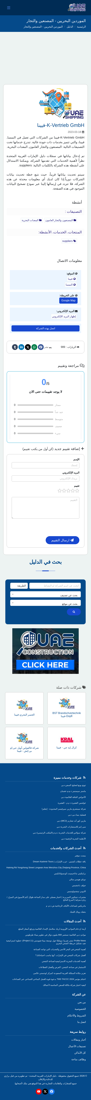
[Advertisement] (45, 56)
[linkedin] (21, 347)
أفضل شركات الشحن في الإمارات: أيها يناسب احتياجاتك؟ (60, 955)
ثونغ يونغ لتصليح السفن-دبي (73, 785)
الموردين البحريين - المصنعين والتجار (43, 26)
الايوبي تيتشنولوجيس (76, 891)
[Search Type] (19, 586)
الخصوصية (80, 1009)
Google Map (68, 300)
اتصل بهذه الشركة (45, 328)
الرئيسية (81, 26)
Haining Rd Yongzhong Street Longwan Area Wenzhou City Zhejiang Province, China (46, 867)
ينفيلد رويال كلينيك (78, 912)
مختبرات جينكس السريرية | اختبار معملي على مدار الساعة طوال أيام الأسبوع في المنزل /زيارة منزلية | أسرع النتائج (46, 898)
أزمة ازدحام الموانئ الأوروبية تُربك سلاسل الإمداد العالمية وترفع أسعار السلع (52, 929)
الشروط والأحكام (76, 1015)
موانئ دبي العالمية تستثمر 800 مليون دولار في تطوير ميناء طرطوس (55, 935)
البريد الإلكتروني (70, 472)
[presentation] (54, 527)
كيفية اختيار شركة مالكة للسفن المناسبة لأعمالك (64, 985)
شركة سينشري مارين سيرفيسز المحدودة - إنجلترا (64, 809)
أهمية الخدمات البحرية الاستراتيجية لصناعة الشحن (64, 961)
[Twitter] (28, 347)
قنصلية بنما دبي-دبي (77, 815)
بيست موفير (80, 855)
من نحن (82, 1002)
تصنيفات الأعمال (77, 1046)
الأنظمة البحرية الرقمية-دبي (73, 838)
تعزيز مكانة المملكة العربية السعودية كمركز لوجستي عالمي (59, 973)
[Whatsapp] (34, 347)
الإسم (76, 459)
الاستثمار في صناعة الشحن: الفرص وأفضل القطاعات (62, 967)
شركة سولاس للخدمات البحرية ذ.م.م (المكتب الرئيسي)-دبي (59, 833)
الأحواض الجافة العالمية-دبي (73, 797)
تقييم (76, 485)
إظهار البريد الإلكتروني (64, 316)
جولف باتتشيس (79, 885)
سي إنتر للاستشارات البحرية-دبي (71, 827)
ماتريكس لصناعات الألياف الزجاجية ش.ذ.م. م (66, 906)
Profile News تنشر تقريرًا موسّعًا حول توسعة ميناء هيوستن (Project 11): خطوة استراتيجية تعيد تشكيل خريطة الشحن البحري (46, 942)
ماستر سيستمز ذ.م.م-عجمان (73, 791)
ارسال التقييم (62, 540)
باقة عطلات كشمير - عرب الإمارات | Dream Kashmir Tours (59, 861)
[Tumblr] (15, 347)
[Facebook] (41, 347)
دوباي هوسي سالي (77, 879)
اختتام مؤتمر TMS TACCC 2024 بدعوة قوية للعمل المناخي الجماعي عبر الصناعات (49, 979)
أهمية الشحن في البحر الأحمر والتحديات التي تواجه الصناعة (60, 949)
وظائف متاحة (78, 1059)
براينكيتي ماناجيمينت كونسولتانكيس (70, 873)
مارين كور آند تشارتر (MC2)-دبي (71, 821)
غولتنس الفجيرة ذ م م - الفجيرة (72, 803)
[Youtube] (39, 1092)
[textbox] (45, 595)
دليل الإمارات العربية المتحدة (43, 1076)
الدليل (70, 26)
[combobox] (45, 594)
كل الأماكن (80, 1052)
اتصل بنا (81, 1022)
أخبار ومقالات (78, 1039)
